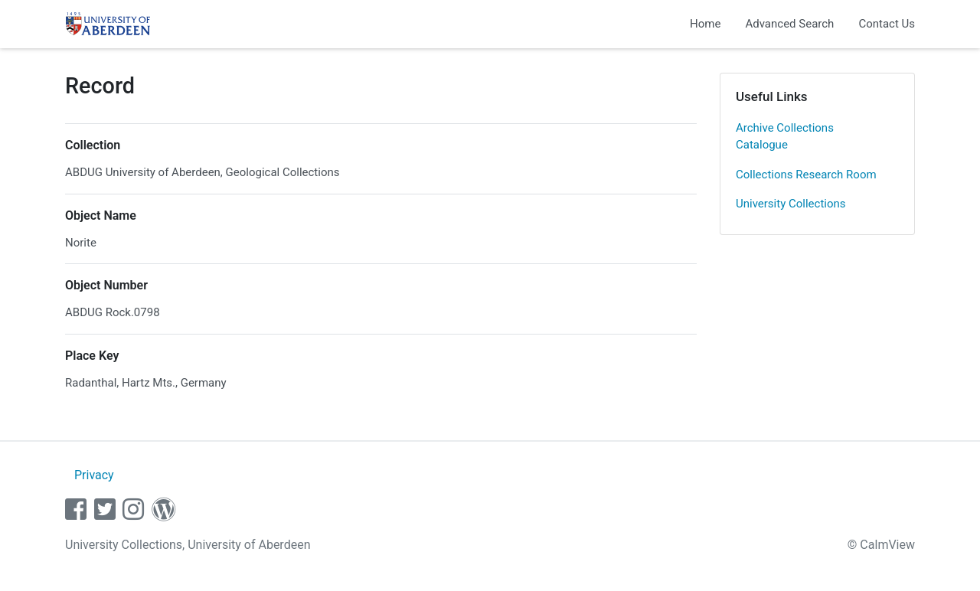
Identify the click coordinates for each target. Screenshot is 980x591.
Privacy (94, 475)
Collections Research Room (806, 174)
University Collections (791, 204)
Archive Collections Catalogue (785, 136)
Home (705, 24)
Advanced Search (789, 24)
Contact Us (886, 24)
